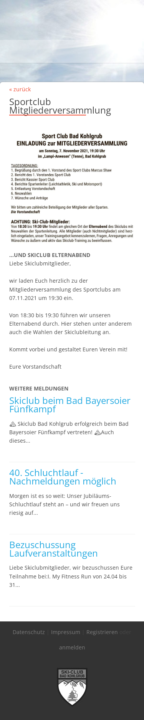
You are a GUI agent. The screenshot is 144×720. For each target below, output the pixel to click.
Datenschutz (29, 632)
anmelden (72, 647)
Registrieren (102, 632)
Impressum (65, 632)
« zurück (20, 89)
